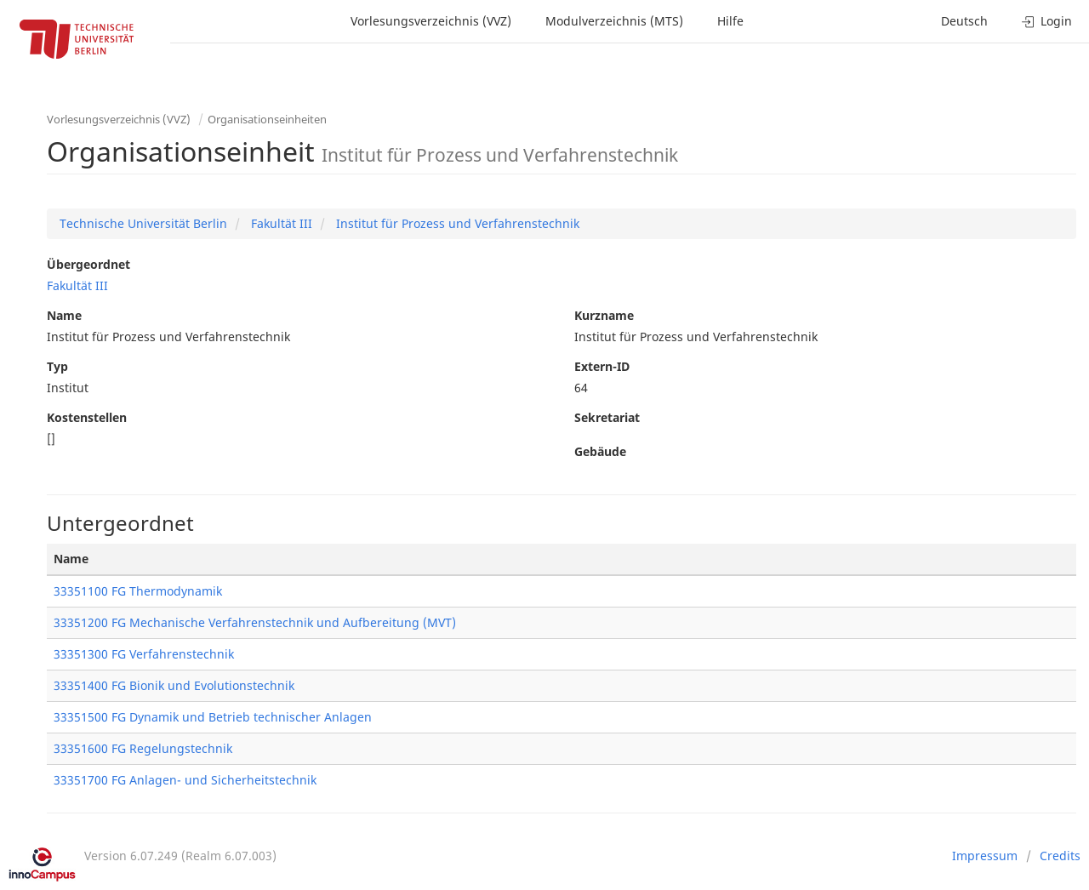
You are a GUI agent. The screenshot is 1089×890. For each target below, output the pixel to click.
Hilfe (730, 21)
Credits (1060, 855)
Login (1047, 21)
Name (64, 315)
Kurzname (604, 315)
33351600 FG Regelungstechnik (143, 748)
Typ (57, 366)
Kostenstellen (87, 417)
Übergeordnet (88, 264)
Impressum (985, 855)
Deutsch (964, 21)
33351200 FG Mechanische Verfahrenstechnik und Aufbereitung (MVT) (255, 622)
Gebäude (600, 451)
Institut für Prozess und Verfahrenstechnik (456, 223)
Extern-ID (602, 366)
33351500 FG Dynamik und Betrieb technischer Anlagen (213, 717)
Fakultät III (280, 223)
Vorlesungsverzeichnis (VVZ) (431, 21)
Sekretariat (607, 417)
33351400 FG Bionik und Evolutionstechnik (174, 685)
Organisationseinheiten (267, 119)
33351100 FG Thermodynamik (138, 591)
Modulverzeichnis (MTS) (614, 21)
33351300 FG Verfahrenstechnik (144, 654)
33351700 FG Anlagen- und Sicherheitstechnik (185, 780)
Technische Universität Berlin (143, 223)
